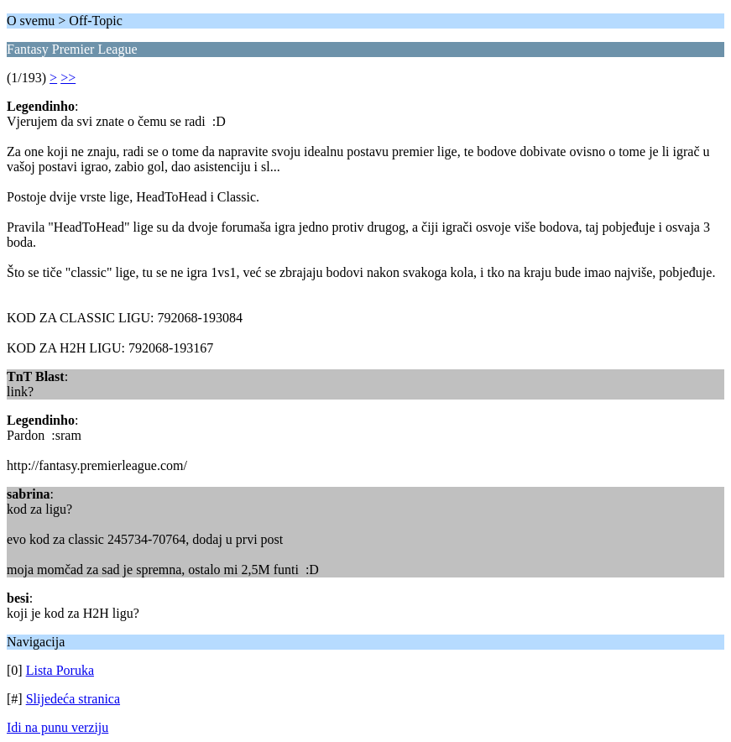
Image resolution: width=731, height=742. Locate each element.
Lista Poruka (60, 670)
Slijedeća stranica (73, 699)
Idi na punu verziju (57, 727)
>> (68, 78)
